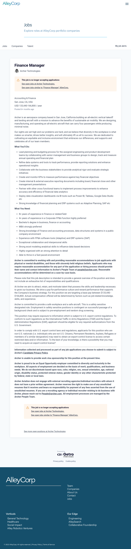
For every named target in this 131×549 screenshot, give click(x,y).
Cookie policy (71, 461)
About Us (72, 492)
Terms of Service (49, 545)
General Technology (18, 518)
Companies (73, 489)
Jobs (69, 499)
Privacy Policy (37, 545)
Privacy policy (58, 461)
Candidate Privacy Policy (35, 353)
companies (17, 46)
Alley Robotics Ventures (19, 528)
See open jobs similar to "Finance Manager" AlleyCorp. (45, 88)
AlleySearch (75, 522)
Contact (71, 496)
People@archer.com (52, 393)
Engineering (75, 518)
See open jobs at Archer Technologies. (38, 84)
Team (70, 486)
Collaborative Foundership (83, 525)
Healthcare (13, 522)
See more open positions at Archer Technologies (45, 431)
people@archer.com (87, 269)
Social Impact (14, 525)
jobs (4, 46)
